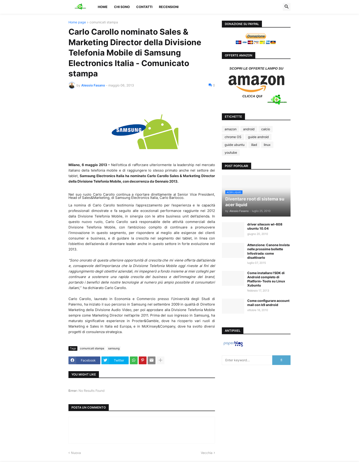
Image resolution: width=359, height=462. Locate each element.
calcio (265, 129)
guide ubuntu (235, 145)
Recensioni (169, 7)
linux (267, 145)
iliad (254, 145)
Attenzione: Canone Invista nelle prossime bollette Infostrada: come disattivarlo (268, 251)
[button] (287, 7)
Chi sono (122, 7)
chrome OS (233, 137)
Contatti (144, 7)
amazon (231, 129)
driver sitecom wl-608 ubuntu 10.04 (264, 226)
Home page (77, 22)
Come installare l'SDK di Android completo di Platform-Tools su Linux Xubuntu (266, 279)
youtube (231, 152)
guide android (258, 137)
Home (103, 7)
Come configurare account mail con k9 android (268, 303)
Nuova (76, 453)
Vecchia (206, 453)
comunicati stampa (104, 22)
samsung (114, 348)
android (249, 129)
